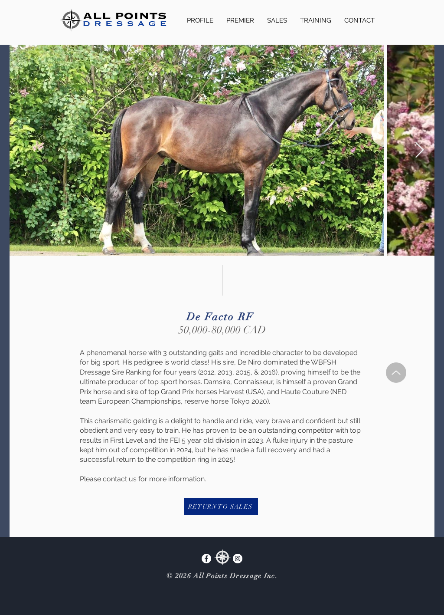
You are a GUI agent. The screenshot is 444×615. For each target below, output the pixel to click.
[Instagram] (237, 558)
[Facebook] (206, 558)
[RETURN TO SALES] (221, 506)
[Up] (396, 372)
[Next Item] (419, 150)
